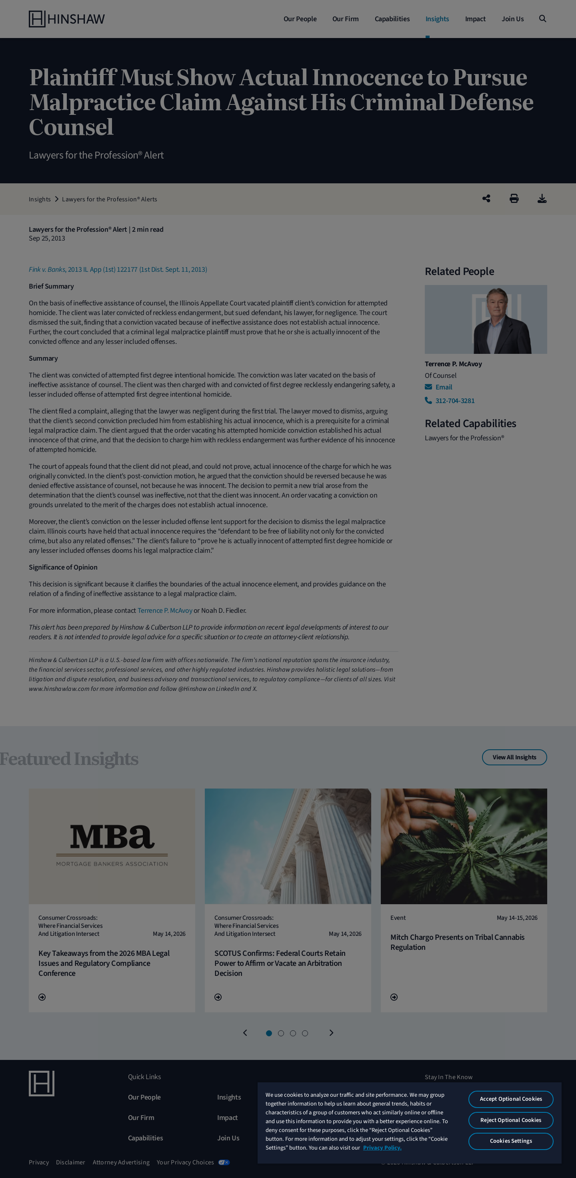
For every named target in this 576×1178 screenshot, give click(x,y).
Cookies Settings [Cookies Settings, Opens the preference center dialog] (511, 1141)
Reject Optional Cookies (510, 1120)
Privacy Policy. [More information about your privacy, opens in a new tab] (382, 1148)
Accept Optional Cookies (511, 1099)
